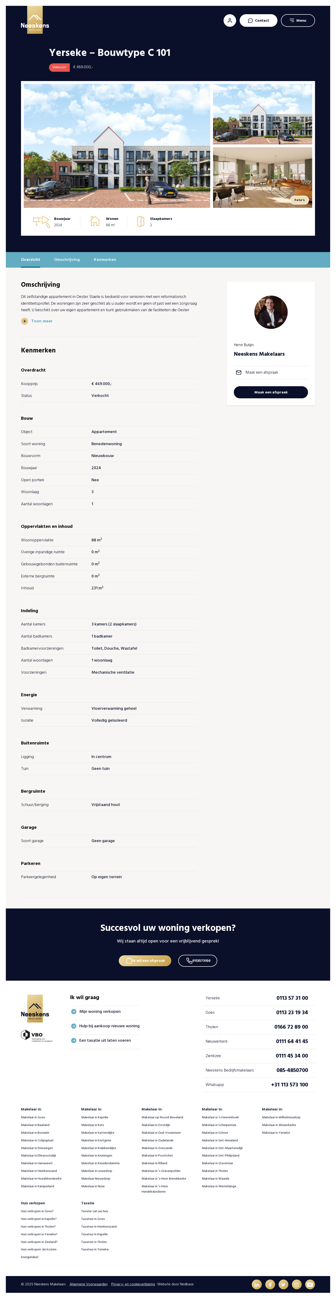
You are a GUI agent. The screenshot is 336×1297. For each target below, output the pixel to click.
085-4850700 (292, 1067)
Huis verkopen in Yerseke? (39, 1232)
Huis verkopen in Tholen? (38, 1224)
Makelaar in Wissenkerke (279, 1122)
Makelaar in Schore (215, 1130)
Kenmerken (105, 259)
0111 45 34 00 (292, 1053)
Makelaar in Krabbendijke (98, 1145)
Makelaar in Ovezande (157, 1145)
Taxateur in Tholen (94, 1239)
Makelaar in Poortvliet (157, 1153)
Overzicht (30, 259)
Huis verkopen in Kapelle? (39, 1216)
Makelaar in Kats (92, 1122)
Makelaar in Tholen (215, 1168)
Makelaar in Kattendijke (97, 1130)
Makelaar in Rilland (154, 1161)
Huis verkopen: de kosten (38, 1247)
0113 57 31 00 (292, 995)
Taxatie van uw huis (94, 1209)
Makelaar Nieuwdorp (95, 1176)
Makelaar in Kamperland (37, 1184)
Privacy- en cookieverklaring (133, 1282)
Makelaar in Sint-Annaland (220, 1138)
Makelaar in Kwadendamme (100, 1161)
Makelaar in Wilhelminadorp (281, 1115)
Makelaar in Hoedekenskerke (41, 1176)
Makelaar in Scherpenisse (219, 1122)
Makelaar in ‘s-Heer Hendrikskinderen (155, 1186)
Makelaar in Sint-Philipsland (220, 1153)
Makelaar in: (31, 1107)
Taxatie (87, 1201)
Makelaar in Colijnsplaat (37, 1138)
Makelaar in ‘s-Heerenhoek (220, 1115)
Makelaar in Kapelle (94, 1115)
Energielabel (29, 1254)
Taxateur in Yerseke (95, 1247)
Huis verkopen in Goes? (37, 1209)
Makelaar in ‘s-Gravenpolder (161, 1168)
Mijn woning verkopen (100, 1009)
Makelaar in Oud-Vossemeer (161, 1130)
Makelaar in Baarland (35, 1122)
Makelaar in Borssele (35, 1130)
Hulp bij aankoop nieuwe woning (109, 1023)
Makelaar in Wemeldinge (219, 1184)
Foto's (299, 200)
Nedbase (187, 1282)
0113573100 (203, 957)
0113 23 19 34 (292, 1010)
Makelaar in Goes (33, 1115)
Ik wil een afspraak (147, 957)
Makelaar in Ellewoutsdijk (38, 1153)
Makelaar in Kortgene (96, 1138)
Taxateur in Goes (93, 1216)
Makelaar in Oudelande (158, 1138)
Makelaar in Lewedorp (96, 1168)
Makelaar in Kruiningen (96, 1153)
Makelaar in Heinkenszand (39, 1168)
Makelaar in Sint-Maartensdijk (222, 1145)
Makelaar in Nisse (93, 1184)
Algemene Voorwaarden (89, 1282)
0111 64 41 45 (292, 1039)
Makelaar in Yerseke (276, 1130)
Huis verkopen (33, 1201)
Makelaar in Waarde (215, 1176)
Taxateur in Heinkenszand (99, 1224)
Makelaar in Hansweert (37, 1161)
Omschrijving (67, 259)
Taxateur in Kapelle (94, 1232)
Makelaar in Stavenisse (217, 1161)
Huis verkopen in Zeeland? (39, 1239)
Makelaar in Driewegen (37, 1145)
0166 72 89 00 (291, 1024)
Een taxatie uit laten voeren (105, 1038)
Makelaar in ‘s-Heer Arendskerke (164, 1176)
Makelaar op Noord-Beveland (162, 1115)
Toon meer (42, 321)
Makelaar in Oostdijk (156, 1122)
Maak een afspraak (261, 372)
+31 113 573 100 (289, 1082)
